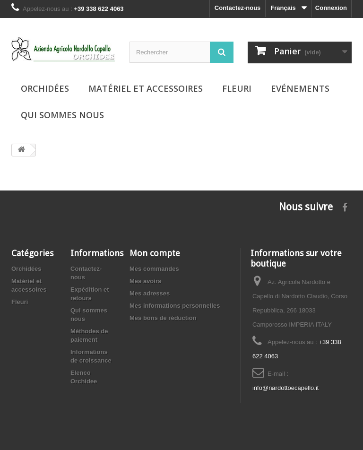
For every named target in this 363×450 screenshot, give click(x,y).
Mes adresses (150, 293)
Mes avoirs (145, 281)
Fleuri (236, 88)
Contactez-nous (238, 7)
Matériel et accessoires (145, 88)
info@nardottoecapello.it (285, 387)
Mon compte (155, 253)
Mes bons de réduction (163, 317)
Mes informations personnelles (175, 305)
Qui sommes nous (62, 115)
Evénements (300, 88)
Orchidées (45, 88)
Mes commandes (154, 268)
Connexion (331, 7)
